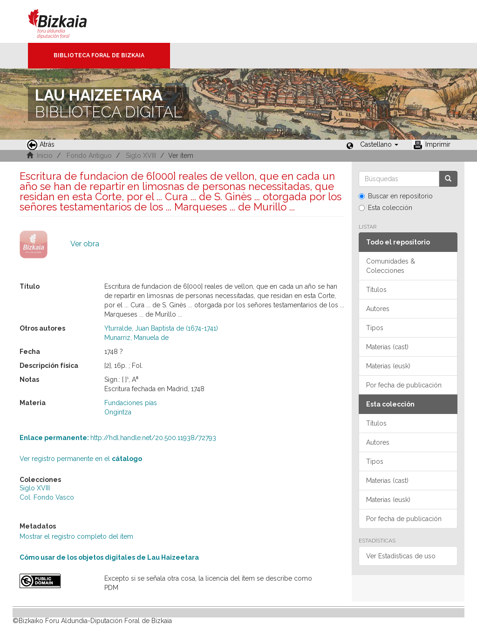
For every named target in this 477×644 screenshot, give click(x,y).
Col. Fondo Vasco (47, 497)
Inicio (45, 155)
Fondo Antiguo (89, 155)
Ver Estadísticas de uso (401, 556)
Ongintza (117, 412)
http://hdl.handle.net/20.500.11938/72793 (118, 437)
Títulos (376, 289)
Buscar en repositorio (396, 196)
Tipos (374, 328)
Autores (377, 308)
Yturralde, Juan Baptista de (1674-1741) (161, 328)
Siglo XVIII (141, 155)
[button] (379, 144)
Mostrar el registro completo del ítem (76, 536)
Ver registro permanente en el (81, 458)
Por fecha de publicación (404, 385)
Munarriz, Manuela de (136, 337)
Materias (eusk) (388, 366)
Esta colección (385, 207)
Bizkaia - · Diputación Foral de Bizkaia (67, 21)
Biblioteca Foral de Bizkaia (99, 55)
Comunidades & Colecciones (390, 266)
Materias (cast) (387, 347)
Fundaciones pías (130, 403)
